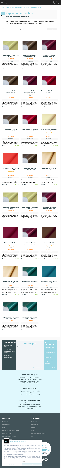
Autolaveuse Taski (49, 355)
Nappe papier (27, 7)
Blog (3, 427)
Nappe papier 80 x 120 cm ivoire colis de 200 (11, 207)
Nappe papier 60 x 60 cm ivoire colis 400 (30, 207)
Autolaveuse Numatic (50, 352)
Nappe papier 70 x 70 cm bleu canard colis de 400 (29, 317)
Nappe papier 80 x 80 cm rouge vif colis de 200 (11, 169)
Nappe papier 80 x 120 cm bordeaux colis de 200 (49, 207)
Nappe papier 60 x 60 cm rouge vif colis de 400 (30, 130)
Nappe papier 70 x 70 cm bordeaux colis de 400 (30, 91)
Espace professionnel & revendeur (9, 352)
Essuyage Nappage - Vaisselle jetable (13, 7)
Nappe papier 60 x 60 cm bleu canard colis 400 (29, 282)
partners (12, 445)
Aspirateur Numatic (49, 350)
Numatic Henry (7, 355)
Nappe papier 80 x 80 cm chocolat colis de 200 (30, 169)
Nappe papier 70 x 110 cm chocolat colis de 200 (49, 243)
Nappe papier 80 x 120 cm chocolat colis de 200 (29, 56)
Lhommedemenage (8, 357)
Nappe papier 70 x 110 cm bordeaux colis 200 (10, 243)
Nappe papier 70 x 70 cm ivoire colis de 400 (11, 56)
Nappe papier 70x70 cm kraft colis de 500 (10, 282)
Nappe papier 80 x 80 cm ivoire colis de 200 (49, 130)
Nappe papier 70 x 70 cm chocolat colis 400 (11, 130)
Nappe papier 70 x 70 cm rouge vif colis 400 (49, 91)
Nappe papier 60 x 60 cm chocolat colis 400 (10, 91)
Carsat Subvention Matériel (8, 346)
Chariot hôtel (48, 363)
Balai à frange (48, 357)
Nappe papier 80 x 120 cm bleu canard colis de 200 (11, 317)
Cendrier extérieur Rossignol (49, 360)
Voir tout (54, 367)
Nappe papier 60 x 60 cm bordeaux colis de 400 (49, 56)
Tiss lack (19, 346)
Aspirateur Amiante (49, 347)
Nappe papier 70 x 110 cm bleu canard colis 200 (49, 282)
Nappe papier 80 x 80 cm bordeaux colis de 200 (30, 243)
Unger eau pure (7, 349)
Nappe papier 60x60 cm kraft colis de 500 (49, 169)
